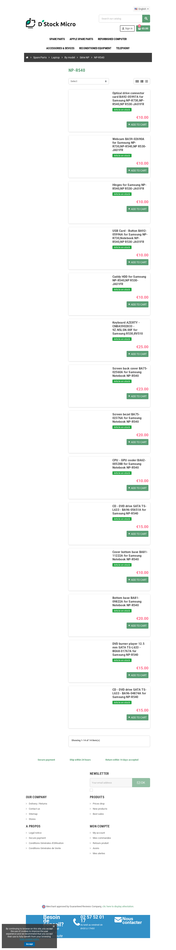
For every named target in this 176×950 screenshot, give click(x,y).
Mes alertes (98, 853)
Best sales (98, 814)
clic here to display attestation (118, 906)
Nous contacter (133, 920)
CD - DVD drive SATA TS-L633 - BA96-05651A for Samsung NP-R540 (129, 509)
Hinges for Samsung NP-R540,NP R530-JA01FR (129, 186)
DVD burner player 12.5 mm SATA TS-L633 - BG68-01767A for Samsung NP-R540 (131, 649)
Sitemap (30, 814)
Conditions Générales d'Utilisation (43, 843)
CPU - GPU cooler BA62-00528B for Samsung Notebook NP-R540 (128, 463)
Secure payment (35, 838)
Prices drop (98, 803)
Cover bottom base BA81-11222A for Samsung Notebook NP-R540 (129, 555)
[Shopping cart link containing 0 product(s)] (145, 28)
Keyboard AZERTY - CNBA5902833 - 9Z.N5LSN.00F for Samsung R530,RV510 (131, 328)
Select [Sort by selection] (73, 81)
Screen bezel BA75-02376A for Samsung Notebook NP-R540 (131, 418)
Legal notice (32, 832)
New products (99, 808)
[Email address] (112, 782)
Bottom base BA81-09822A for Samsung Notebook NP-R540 (131, 601)
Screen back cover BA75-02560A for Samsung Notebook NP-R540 (129, 372)
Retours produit (100, 843)
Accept (29, 944)
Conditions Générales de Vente (42, 848)
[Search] (125, 19)
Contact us (32, 808)
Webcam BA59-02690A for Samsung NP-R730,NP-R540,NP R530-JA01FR (130, 142)
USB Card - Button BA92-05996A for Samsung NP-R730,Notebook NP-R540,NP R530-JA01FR (129, 236)
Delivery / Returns (35, 803)
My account (98, 832)
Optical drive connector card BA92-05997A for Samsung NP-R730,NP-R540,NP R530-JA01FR (131, 98)
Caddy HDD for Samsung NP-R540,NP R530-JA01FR (130, 278)
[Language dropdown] (143, 9)
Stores (29, 819)
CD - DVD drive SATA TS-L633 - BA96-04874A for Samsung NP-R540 (129, 693)
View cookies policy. (29, 939)
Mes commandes (101, 838)
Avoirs (95, 848)
